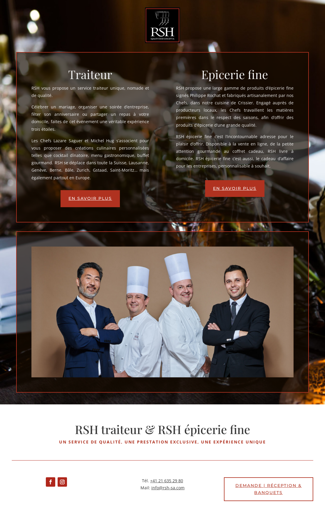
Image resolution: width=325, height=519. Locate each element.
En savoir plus (90, 198)
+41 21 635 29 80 (166, 480)
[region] (162, 312)
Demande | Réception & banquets (268, 489)
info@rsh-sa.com (168, 487)
